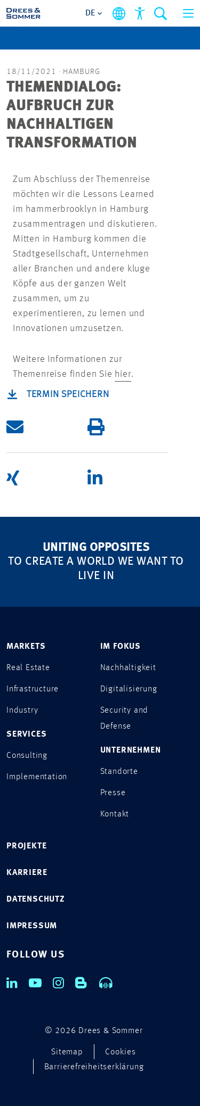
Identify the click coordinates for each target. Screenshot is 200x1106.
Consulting (26, 756)
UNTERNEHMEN (130, 750)
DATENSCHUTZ (35, 899)
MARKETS (26, 646)
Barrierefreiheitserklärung (94, 1067)
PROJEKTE (26, 846)
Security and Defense (124, 718)
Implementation (36, 777)
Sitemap (67, 1052)
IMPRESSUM (31, 926)
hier (123, 374)
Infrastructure (32, 689)
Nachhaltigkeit (128, 668)
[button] (46, 427)
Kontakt (115, 814)
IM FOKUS (120, 646)
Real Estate (28, 668)
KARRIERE (26, 873)
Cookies (120, 1052)
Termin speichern (68, 394)
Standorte (119, 771)
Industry (22, 710)
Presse (113, 793)
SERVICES (26, 734)
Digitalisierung (128, 689)
